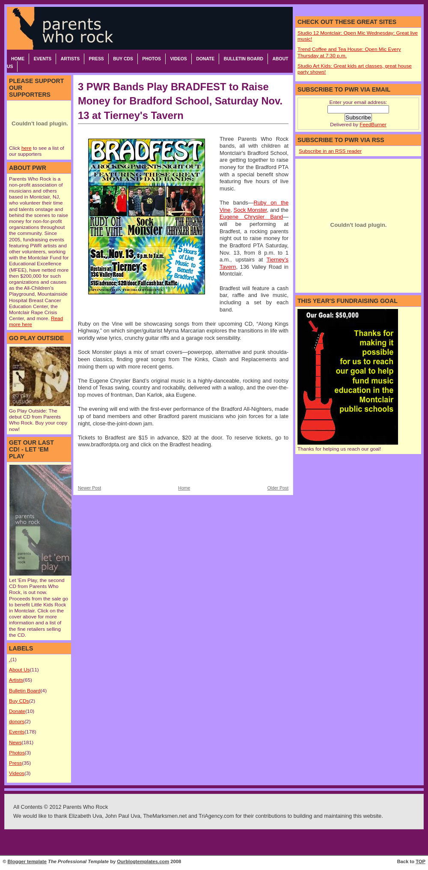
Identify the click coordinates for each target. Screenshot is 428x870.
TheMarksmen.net (165, 816)
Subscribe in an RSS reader (330, 151)
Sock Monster (250, 210)
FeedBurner (373, 125)
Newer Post (89, 488)
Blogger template (27, 861)
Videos (178, 58)
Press (96, 58)
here (26, 148)
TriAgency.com (216, 816)
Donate (205, 58)
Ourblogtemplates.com (143, 861)
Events (43, 58)
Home (17, 58)
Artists (70, 58)
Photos (151, 58)
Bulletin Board (243, 58)
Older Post (277, 488)
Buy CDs (123, 58)
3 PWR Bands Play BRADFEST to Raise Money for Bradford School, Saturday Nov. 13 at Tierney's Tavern (180, 101)
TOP (420, 861)
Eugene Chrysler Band (251, 217)
